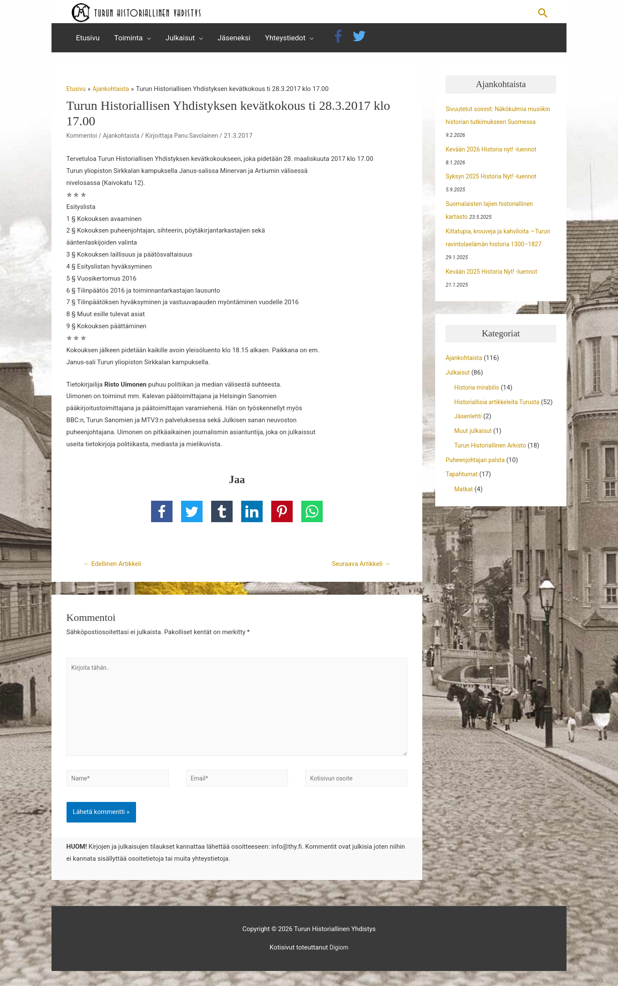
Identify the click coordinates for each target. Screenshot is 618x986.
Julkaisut (458, 377)
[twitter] (361, 40)
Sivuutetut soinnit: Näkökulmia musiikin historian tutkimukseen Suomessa (490, 126)
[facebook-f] (341, 40)
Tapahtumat (462, 492)
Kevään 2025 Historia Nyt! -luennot (494, 276)
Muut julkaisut (474, 448)
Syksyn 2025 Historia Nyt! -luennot (494, 181)
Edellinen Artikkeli (115, 569)
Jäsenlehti (469, 434)
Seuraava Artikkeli (358, 569)
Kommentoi (83, 140)
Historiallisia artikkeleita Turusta (500, 407)
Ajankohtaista (125, 140)
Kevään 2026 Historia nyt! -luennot (494, 154)
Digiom (339, 962)
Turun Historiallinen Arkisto (493, 463)
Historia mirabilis (478, 392)
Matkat (464, 507)
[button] (542, 14)
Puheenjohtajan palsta (477, 477)
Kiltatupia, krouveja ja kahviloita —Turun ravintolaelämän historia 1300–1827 (498, 249)
